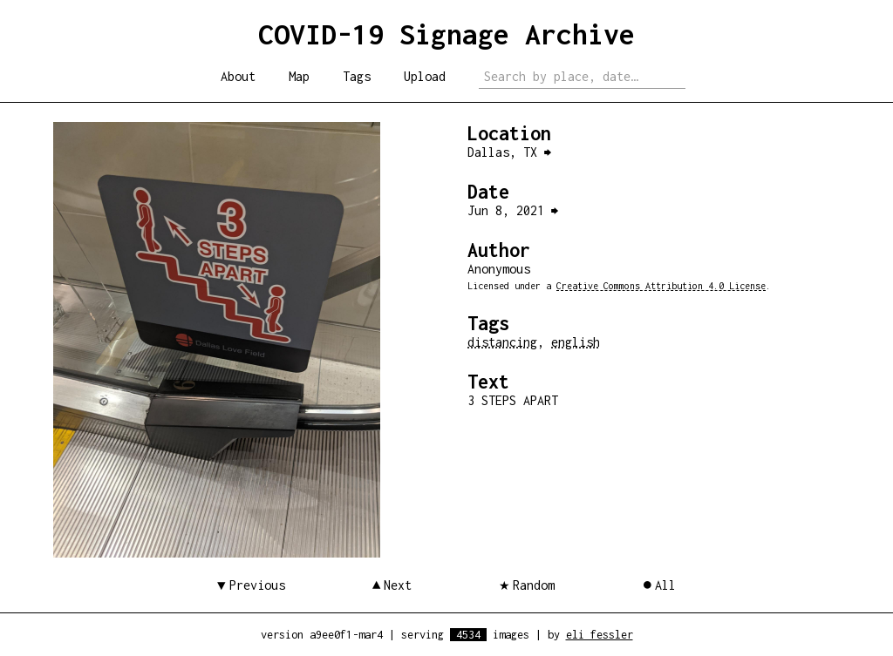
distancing (502, 342)
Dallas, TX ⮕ (509, 152)
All (665, 585)
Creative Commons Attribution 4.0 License (661, 286)
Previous (257, 585)
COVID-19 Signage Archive (446, 34)
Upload (425, 76)
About (238, 76)
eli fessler (599, 634)
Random (534, 585)
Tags (357, 76)
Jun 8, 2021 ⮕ (512, 210)
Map (299, 76)
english (575, 342)
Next (398, 585)
